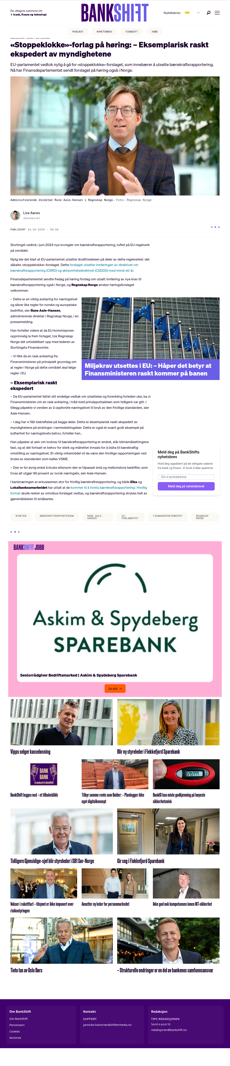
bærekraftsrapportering (62, 523)
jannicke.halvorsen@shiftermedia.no (107, 1040)
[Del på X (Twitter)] (209, 236)
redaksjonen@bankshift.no (169, 1045)
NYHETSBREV (103, 32)
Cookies (14, 1047)
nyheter (22, 523)
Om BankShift (18, 1034)
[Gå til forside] (102, 13)
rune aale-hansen (102, 526)
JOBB (159, 32)
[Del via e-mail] (217, 236)
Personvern (17, 1040)
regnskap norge (212, 525)
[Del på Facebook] (201, 236)
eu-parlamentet (132, 525)
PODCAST (73, 32)
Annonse (15, 1053)
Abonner (167, 12)
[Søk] (209, 12)
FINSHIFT (134, 32)
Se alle (113, 704)
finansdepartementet (173, 523)
